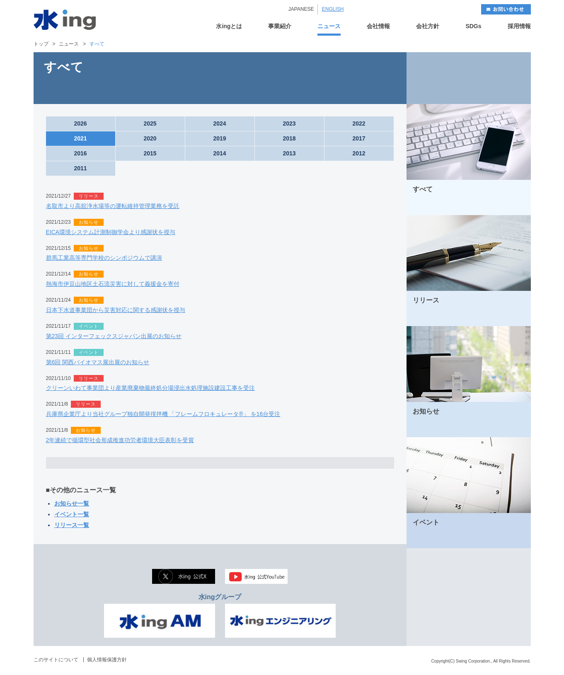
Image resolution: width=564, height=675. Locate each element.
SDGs (473, 26)
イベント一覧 (71, 514)
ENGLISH (333, 9)
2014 (219, 153)
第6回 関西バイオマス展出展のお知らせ (98, 362)
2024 (219, 123)
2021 (80, 138)
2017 (358, 138)
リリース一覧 (71, 525)
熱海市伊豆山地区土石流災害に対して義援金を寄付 (112, 284)
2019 (219, 138)
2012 (358, 153)
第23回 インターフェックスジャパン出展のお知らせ (114, 336)
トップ (41, 44)
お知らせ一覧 (71, 503)
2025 (149, 123)
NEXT (500, 78)
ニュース (329, 26)
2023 (289, 123)
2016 (80, 153)
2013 (289, 153)
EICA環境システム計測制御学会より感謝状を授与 (111, 232)
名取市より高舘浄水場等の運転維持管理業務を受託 (112, 206)
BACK (438, 78)
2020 (149, 138)
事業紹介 (279, 26)
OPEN (220, 463)
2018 (289, 138)
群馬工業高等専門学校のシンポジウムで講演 (104, 257)
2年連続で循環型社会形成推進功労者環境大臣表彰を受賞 (120, 440)
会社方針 (427, 26)
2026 (80, 123)
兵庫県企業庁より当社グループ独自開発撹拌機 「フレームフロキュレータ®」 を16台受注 (163, 414)
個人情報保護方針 (107, 660)
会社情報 (378, 26)
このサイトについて (56, 660)
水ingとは (229, 26)
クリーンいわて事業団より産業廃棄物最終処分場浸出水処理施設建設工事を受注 (150, 388)
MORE (514, 206)
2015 (149, 153)
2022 (358, 123)
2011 (80, 168)
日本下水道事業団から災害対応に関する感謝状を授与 (115, 310)
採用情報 (519, 26)
